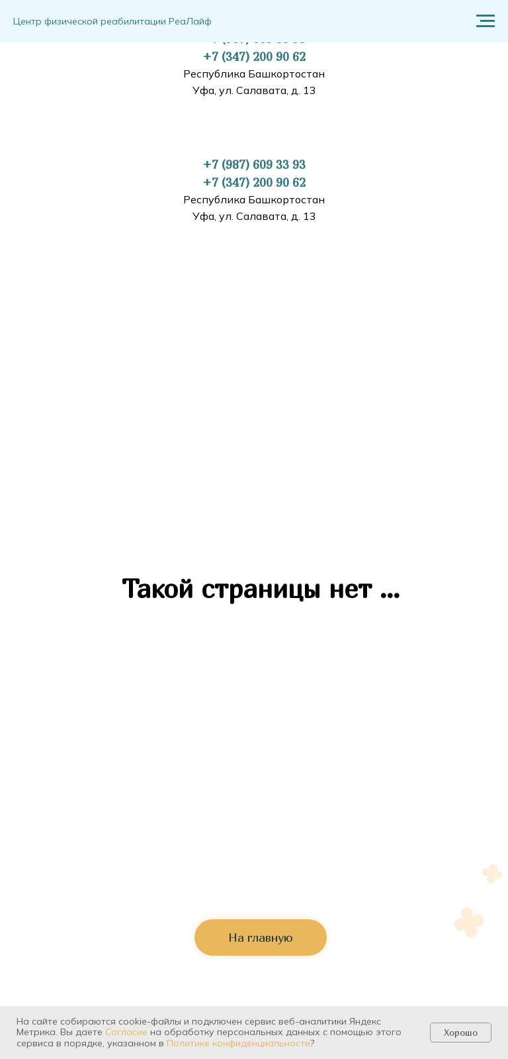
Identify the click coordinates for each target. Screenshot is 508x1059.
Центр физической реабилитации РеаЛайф (112, 21)
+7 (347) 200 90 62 (254, 57)
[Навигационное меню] (485, 21)
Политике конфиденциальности (238, 1043)
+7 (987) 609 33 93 (254, 165)
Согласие (126, 1032)
